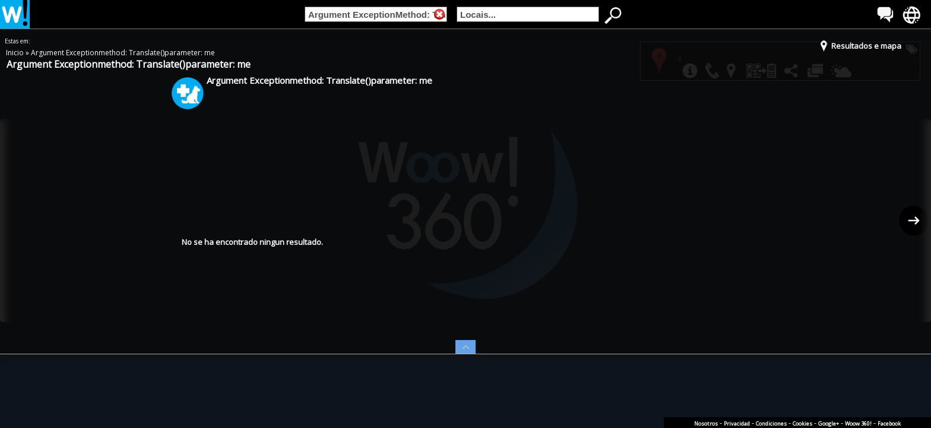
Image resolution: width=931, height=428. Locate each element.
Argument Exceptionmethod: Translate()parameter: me (123, 53)
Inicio (16, 53)
